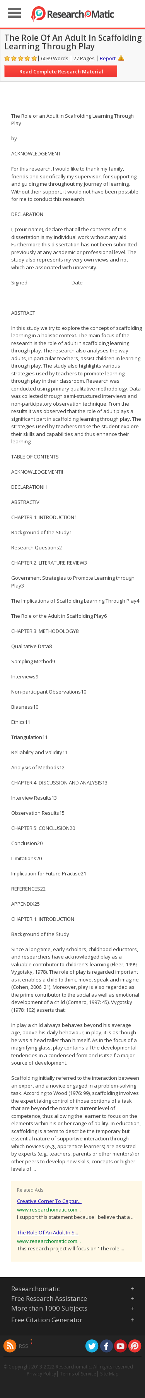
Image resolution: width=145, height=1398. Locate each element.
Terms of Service (78, 1373)
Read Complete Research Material (61, 71)
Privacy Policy (41, 1373)
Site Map (109, 1373)
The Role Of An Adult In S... (47, 1232)
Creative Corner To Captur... (49, 1201)
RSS (23, 1345)
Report (108, 58)
